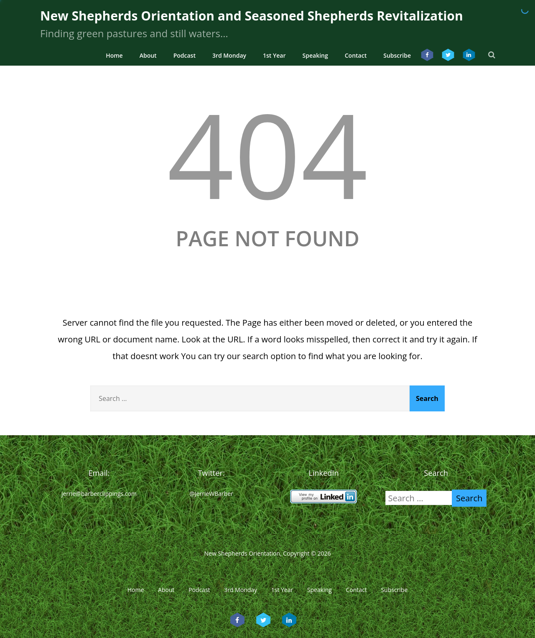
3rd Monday (229, 55)
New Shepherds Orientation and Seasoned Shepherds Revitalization (251, 15)
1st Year (274, 55)
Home (114, 55)
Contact (356, 55)
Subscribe (397, 55)
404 (267, 153)
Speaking (315, 55)
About (148, 55)
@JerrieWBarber (211, 494)
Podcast (184, 55)
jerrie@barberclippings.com (99, 494)
